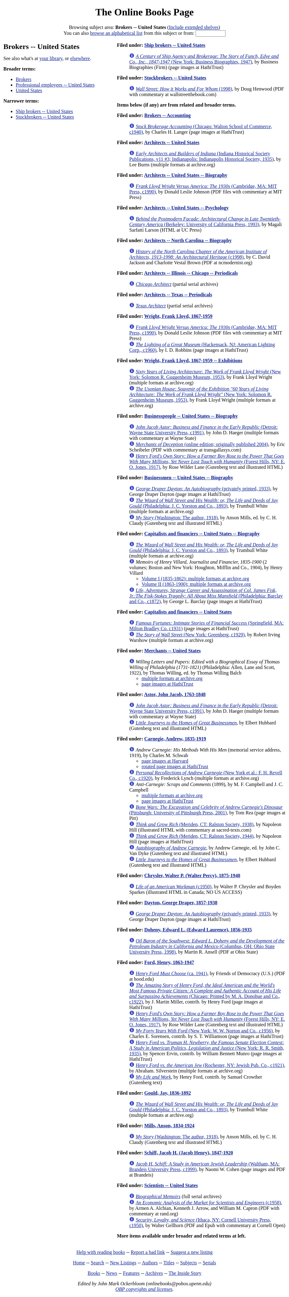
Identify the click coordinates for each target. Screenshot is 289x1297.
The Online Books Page (144, 12)
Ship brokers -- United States (44, 111)
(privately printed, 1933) (203, 488)
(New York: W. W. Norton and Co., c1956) (204, 1030)
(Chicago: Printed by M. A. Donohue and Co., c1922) (205, 993)
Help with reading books (100, 1252)
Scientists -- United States (171, 1185)
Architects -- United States (171, 142)
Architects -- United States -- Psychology (186, 207)
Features (131, 1273)
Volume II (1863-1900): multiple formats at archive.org (195, 584)
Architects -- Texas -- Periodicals (178, 294)
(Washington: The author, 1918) (177, 517)
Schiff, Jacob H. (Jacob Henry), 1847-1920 (188, 1152)
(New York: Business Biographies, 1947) (204, 59)
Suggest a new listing (192, 1252)
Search (97, 1262)
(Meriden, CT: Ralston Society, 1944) (194, 836)
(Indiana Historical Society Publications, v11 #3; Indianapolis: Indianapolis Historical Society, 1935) (201, 156)
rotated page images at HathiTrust (174, 766)
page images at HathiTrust (167, 684)
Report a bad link (148, 1252)
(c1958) (208, 1202)
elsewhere (80, 58)
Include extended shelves (193, 27)
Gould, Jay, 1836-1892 (167, 1093)
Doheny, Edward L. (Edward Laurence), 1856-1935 (198, 929)
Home (79, 1262)
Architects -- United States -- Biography (185, 175)
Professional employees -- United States (55, 84)
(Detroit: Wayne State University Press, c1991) (203, 429)
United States (29, 90)
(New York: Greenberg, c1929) (190, 634)
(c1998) (198, 254)
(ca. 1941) (171, 973)
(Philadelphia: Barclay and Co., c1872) (206, 596)
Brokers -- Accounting (167, 115)
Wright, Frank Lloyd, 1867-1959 (178, 316)
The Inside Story (185, 1273)
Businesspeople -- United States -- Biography (191, 416)
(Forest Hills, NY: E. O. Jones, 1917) (207, 461)
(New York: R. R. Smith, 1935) (206, 1048)
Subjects (188, 1262)
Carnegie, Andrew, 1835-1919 (175, 738)
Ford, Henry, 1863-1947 (169, 962)
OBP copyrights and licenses (143, 1289)
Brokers (23, 79)
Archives (154, 1273)
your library (51, 58)
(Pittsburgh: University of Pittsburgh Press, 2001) (206, 810)
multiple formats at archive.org (171, 678)
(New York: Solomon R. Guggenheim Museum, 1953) (205, 374)
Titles (168, 1262)
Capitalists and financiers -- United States (188, 611)
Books (94, 1273)
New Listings (123, 1262)
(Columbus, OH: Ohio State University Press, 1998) (206, 946)
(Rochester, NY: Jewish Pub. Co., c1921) (210, 1065)
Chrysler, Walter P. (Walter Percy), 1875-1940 (192, 875)
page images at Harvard (164, 761)
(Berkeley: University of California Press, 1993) (204, 221)
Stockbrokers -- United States (45, 117)
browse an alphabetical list (116, 33)
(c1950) (173, 886)
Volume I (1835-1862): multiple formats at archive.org (195, 578)
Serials (209, 1262)
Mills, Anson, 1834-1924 (169, 1125)
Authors (150, 1262)
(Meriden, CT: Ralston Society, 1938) (194, 824)
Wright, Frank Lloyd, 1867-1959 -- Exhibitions (193, 360)
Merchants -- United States (172, 650)
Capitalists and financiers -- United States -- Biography (202, 533)
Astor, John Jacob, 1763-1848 (175, 694)
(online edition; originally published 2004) (202, 444)
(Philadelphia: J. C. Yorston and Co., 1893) (203, 503)
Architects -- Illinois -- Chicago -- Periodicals (191, 273)
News (111, 1273)
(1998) (184, 88)
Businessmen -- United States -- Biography (188, 477)
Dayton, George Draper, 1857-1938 (180, 902)
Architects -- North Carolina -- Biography (187, 240)
